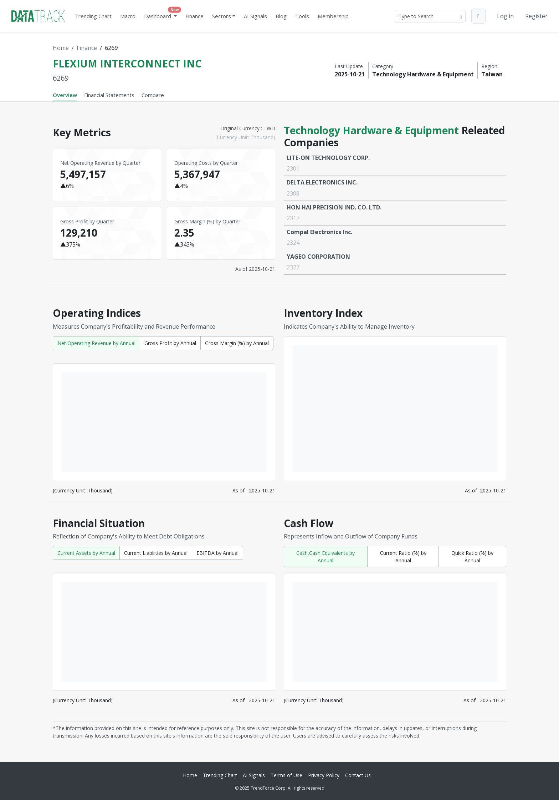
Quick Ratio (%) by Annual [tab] (472, 557)
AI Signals (255, 16)
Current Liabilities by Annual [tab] (156, 553)
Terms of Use (286, 775)
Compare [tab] (153, 94)
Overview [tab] (65, 94)
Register (536, 16)
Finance (194, 16)
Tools (302, 16)
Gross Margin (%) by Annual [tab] (237, 343)
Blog (281, 16)
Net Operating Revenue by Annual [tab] (96, 343)
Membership (333, 16)
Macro (127, 16)
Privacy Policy (323, 775)
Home (61, 48)
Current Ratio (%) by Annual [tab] (403, 557)
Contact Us (358, 775)
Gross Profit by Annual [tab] (170, 343)
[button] (478, 16)
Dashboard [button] (162, 14)
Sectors (221, 16)
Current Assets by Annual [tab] (86, 553)
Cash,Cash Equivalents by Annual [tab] (325, 557)
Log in (505, 16)
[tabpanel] (279, 429)
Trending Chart (93, 16)
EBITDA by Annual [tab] (217, 553)
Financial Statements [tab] (109, 94)
